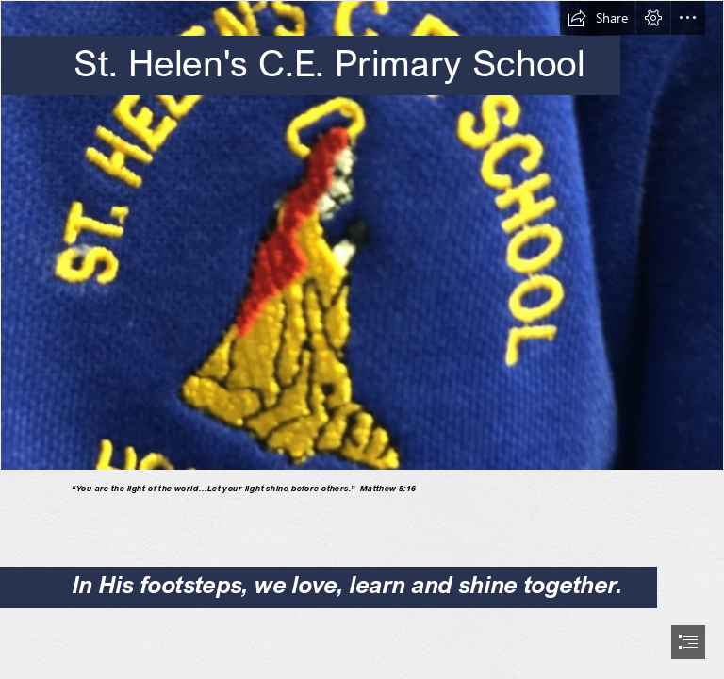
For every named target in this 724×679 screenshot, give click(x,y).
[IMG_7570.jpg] (362, 235)
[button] (597, 18)
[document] (362, 339)
